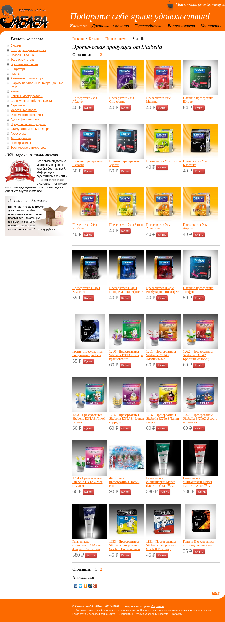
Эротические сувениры (27, 114)
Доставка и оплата (110, 25)
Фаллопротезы (21, 138)
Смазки (16, 45)
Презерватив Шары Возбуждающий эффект (163, 290)
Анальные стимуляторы (27, 78)
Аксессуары (19, 133)
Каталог (78, 25)
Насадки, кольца (22, 55)
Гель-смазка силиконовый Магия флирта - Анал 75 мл (197, 481)
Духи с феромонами (25, 119)
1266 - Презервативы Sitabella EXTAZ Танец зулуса (162, 418)
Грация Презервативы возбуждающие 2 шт (198, 543)
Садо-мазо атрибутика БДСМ (31, 100)
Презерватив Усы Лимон (163, 161)
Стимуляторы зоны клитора (30, 129)
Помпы (15, 73)
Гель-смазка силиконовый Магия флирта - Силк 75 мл (160, 481)
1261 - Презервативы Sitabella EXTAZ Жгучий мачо (161, 355)
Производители (116, 38)
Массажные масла (24, 110)
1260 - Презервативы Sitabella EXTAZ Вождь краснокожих (126, 355)
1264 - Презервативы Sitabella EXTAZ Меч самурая (87, 481)
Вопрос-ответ (181, 25)
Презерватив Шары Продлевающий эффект (126, 290)
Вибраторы (18, 69)
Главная (78, 38)
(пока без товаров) (200, 5)
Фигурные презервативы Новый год (124, 481)
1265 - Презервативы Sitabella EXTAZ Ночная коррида (126, 418)
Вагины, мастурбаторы (27, 96)
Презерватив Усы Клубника (84, 226)
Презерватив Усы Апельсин (158, 226)
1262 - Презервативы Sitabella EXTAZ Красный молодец (198, 355)
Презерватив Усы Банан (126, 224)
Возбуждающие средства (28, 50)
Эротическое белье (24, 64)
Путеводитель (148, 25)
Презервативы (21, 143)
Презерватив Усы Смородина (121, 99)
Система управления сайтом (151, 613)
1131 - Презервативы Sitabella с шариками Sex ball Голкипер (161, 545)
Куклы (15, 91)
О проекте (157, 606)
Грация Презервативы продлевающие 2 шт (87, 353)
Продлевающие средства (28, 124)
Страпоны (18, 105)
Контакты (210, 25)
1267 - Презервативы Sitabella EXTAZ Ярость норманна (200, 418)
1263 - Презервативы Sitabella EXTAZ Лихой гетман (89, 418)
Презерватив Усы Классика (195, 163)
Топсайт (125, 613)
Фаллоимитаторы (23, 59)
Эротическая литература (28, 147)
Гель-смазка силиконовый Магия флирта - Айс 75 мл (87, 545)
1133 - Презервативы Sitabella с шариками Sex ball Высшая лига (124, 545)
